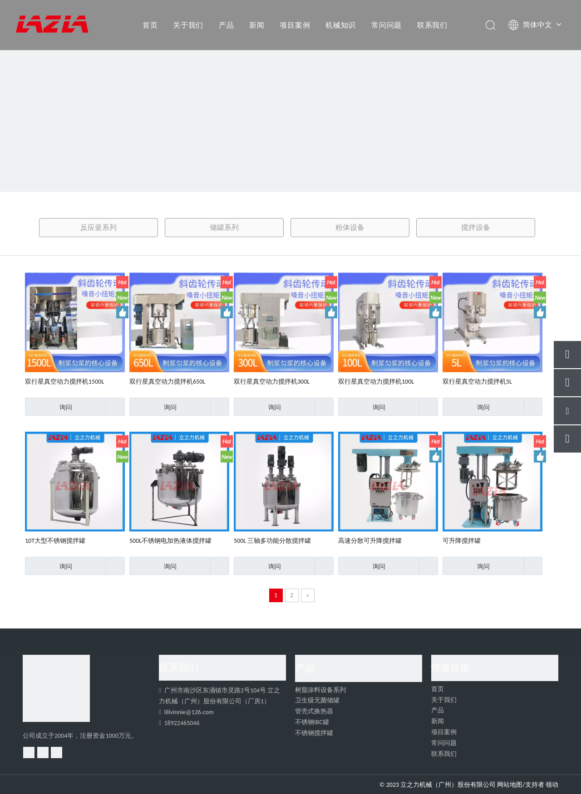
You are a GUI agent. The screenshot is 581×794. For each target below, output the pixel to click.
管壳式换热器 (314, 711)
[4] (56, 688)
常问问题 (386, 25)
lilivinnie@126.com (189, 712)
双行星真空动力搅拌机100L (376, 381)
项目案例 (295, 25)
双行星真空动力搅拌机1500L (64, 381)
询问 (48, 407)
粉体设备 (349, 227)
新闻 (257, 25)
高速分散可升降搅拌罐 (370, 541)
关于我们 (188, 25)
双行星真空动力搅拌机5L (477, 381)
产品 (226, 25)
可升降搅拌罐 (462, 541)
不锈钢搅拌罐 (314, 733)
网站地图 (509, 785)
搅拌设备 (475, 227)
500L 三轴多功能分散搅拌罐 (272, 541)
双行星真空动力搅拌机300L (272, 381)
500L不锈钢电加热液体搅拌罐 (170, 541)
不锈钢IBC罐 (312, 722)
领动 (552, 785)
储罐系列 (224, 227)
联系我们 (432, 25)
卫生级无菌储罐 (317, 700)
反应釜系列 (98, 227)
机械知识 (340, 25)
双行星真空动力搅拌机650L (167, 381)
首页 (150, 25)
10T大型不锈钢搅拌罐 (55, 541)
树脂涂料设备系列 (320, 690)
